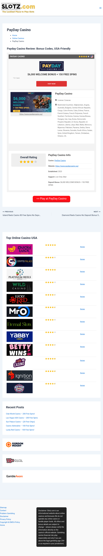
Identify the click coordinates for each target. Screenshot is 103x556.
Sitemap (3, 507)
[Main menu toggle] (100, 8)
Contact (3, 510)
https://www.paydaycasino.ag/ (31, 114)
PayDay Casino (60, 161)
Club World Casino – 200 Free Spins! (20, 413)
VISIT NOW (51, 84)
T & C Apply (16, 78)
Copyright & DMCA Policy (10, 522)
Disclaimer (4, 516)
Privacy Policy (5, 519)
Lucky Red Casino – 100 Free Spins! (20, 429)
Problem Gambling (7, 513)
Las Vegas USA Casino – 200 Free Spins (22, 417)
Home (2, 525)
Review (82, 246)
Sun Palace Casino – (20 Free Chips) (20, 421)
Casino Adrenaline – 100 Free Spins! (20, 425)
